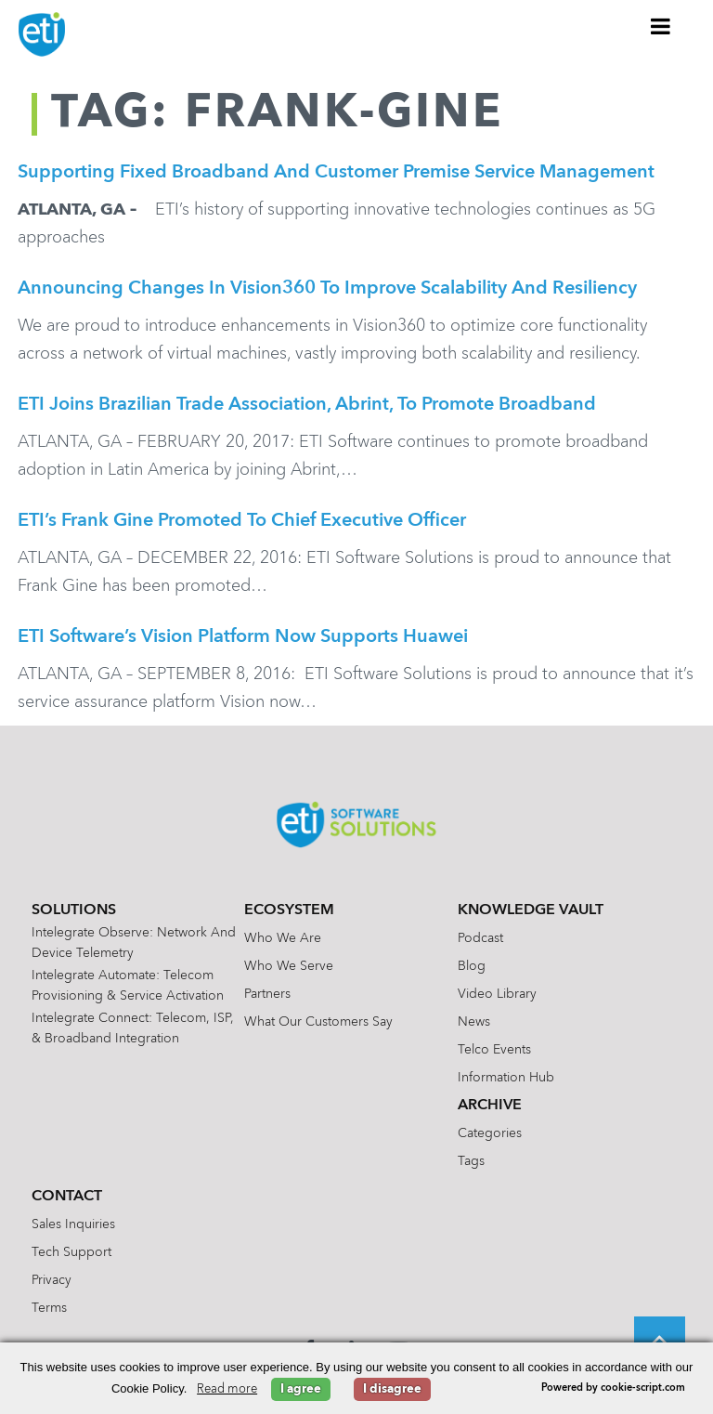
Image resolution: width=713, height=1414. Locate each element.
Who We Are (282, 938)
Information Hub (506, 1077)
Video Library (497, 994)
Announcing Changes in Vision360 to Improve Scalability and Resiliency (327, 289)
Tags (471, 1161)
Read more (227, 1389)
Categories (490, 1133)
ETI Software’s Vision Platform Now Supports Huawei (243, 637)
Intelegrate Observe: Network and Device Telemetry (134, 943)
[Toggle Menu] (661, 26)
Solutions (74, 910)
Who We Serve (288, 966)
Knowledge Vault (530, 910)
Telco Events (494, 1049)
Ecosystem (289, 910)
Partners (267, 994)
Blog (472, 966)
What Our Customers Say (318, 1021)
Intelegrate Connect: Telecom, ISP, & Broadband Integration (133, 1028)
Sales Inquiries (73, 1224)
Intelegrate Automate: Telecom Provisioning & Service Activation (128, 985)
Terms (49, 1308)
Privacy (51, 1280)
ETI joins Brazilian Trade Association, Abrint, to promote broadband (307, 405)
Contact (67, 1196)
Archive (490, 1105)
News (474, 1021)
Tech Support (71, 1252)
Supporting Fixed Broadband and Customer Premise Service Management (336, 173)
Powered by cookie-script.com (613, 1388)
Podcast (480, 938)
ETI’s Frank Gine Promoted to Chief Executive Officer (242, 521)
